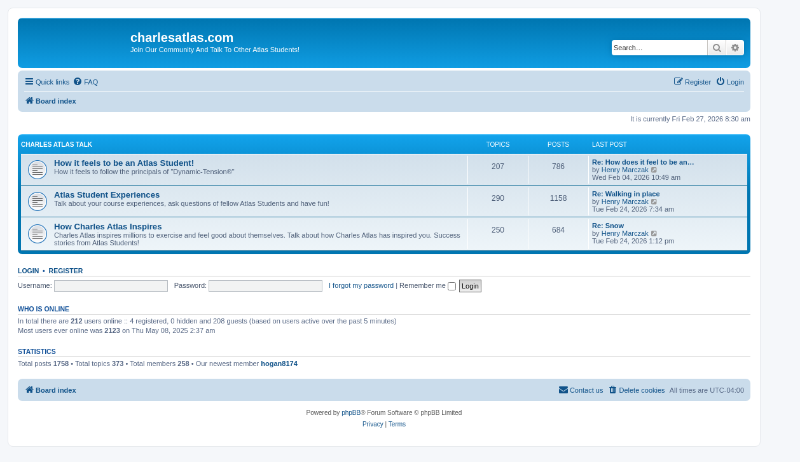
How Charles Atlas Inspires (108, 226)
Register (66, 271)
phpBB (351, 412)
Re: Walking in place (626, 194)
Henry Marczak (625, 169)
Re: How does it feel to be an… (643, 162)
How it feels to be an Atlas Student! (124, 163)
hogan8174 (279, 363)
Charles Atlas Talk (56, 144)
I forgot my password (361, 285)
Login (28, 271)
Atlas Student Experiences (107, 195)
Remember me (427, 285)
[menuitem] (85, 82)
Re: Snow (608, 225)
